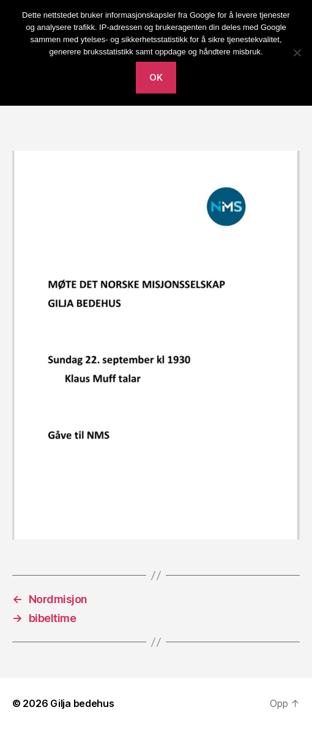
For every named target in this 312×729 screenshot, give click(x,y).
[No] (297, 52)
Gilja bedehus (82, 703)
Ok (156, 77)
